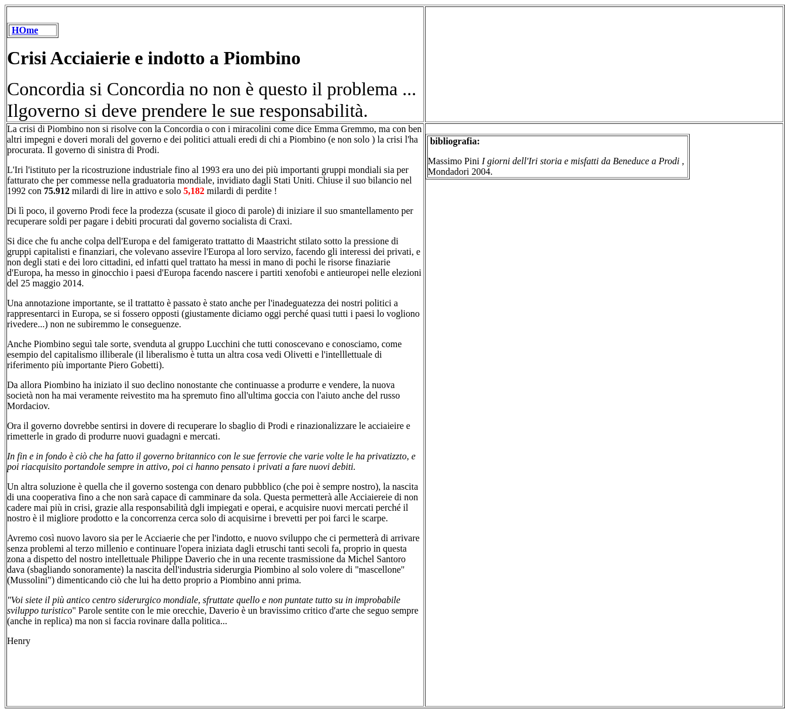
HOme (25, 30)
